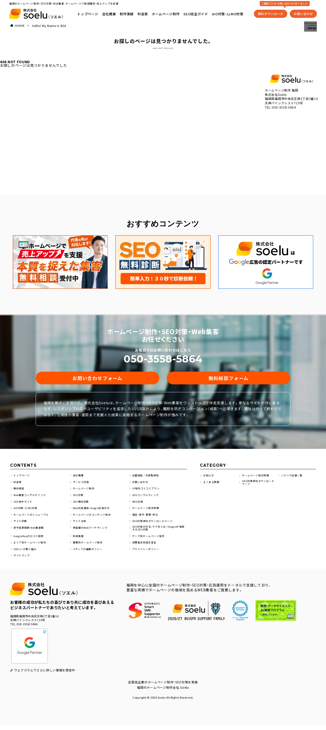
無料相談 (19, 492)
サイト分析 (80, 524)
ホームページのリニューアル (32, 518)
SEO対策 (79, 498)
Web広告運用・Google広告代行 (94, 511)
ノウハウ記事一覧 (293, 479)
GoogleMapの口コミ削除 (31, 540)
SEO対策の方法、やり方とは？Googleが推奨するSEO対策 (159, 532)
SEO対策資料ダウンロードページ (154, 524)
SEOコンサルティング (147, 498)
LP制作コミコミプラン (147, 492)
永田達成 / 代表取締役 (147, 479)
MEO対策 (138, 505)
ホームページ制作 (167, 12)
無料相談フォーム (228, 379)
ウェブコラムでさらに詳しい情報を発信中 (44, 674)
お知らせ (209, 479)
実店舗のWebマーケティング (92, 531)
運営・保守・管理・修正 (146, 518)
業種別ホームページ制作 (89, 547)
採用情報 (79, 540)
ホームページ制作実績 (147, 511)
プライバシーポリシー (147, 553)
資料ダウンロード (272, 12)
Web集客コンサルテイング (31, 498)
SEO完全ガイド (197, 12)
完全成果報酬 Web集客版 (30, 531)
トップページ (88, 12)
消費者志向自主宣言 (145, 547)
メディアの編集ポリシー (89, 553)
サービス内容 (82, 485)
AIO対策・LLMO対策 (229, 12)
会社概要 (110, 12)
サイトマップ (22, 560)
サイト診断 (21, 524)
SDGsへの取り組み (26, 553)
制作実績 (128, 12)
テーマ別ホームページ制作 (150, 540)
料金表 (144, 12)
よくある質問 (212, 485)
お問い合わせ (305, 12)
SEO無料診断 (82, 505)
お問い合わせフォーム (97, 379)
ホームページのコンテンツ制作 (94, 518)
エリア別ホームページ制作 (31, 547)
